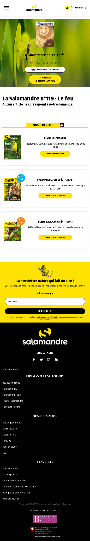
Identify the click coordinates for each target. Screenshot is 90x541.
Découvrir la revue (55, 154)
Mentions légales (10, 499)
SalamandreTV (9, 389)
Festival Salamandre (12, 401)
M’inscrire (43, 311)
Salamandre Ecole (11, 395)
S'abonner (78, 8)
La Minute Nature (11, 407)
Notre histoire (9, 429)
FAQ (4, 453)
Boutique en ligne (11, 383)
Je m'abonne (45, 79)
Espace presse (9, 474)
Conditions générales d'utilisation (19, 486)
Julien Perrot (9, 435)
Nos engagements (11, 423)
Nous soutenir (9, 447)
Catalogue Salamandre (14, 480)
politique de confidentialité (48, 317)
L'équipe (6, 441)
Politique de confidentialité (16, 493)
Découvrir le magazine (55, 195)
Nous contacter (10, 369)
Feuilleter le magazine (45, 69)
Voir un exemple (45, 293)
